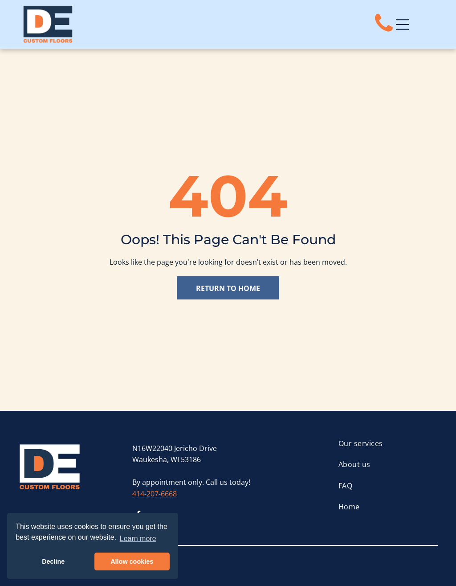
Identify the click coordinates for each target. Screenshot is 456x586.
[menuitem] (387, 443)
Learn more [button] (138, 538)
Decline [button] (53, 561)
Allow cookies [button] (131, 561)
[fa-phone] (384, 32)
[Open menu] (402, 24)
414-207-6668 (154, 494)
